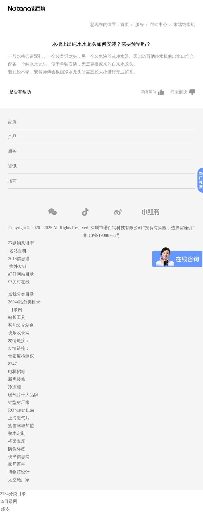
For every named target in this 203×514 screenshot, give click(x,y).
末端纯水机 (184, 24)
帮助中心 (158, 24)
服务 (139, 24)
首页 (124, 24)
